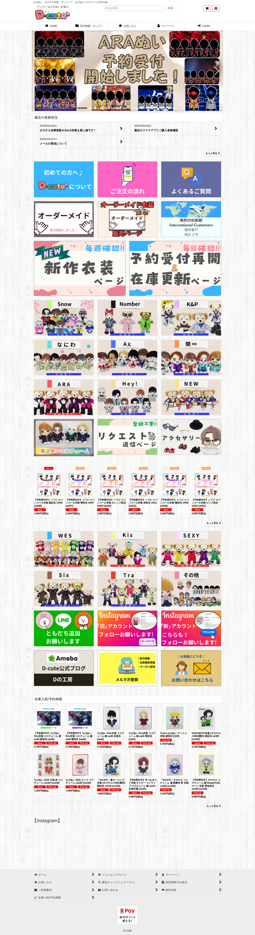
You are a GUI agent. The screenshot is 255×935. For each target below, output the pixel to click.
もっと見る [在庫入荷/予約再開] (213, 806)
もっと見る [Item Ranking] (213, 523)
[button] (216, 8)
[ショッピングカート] (207, 8)
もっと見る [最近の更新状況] (212, 153)
